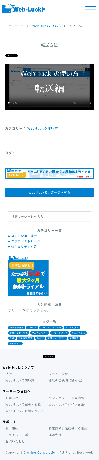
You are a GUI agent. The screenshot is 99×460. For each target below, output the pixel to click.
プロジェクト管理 (19, 333)
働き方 (40, 338)
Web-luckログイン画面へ (68, 404)
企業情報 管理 (25, 338)
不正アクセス (78, 333)
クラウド (32, 327)
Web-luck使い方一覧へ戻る (50, 192)
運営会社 (55, 435)
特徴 (9, 374)
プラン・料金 (58, 374)
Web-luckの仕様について (25, 411)
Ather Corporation (42, 452)
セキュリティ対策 (24, 246)
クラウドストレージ (25, 241)
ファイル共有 (72, 327)
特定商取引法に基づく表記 (68, 428)
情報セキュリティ (57, 338)
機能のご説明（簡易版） (66, 380)
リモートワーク (60, 333)
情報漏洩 (74, 338)
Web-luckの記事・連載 (23, 404)
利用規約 (12, 428)
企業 (12, 338)
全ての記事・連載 (24, 236)
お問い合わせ (15, 441)
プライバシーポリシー (22, 435)
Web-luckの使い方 (42, 128)
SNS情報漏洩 (17, 327)
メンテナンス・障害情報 (66, 398)
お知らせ (12, 398)
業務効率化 (15, 343)
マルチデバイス (40, 333)
